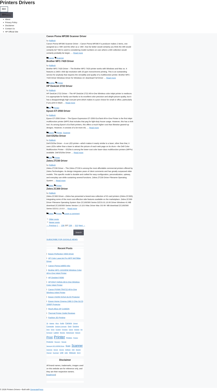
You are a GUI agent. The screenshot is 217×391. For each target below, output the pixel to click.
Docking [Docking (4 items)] (76, 326)
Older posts (54, 219)
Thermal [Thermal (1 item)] (49, 353)
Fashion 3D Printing (56, 317)
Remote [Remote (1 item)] (64, 342)
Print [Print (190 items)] (50, 337)
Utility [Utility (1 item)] (66, 353)
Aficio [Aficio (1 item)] (57, 323)
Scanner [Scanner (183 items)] (77, 345)
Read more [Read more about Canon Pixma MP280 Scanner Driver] (78, 53)
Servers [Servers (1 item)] (61, 349)
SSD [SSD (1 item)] (73, 349)
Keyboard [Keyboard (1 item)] (49, 332)
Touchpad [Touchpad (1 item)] (56, 353)
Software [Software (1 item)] (68, 349)
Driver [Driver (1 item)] (53, 329)
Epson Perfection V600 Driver (61, 254)
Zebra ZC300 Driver (57, 188)
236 (62, 225)
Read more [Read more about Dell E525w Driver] (78, 152)
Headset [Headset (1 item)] (76, 329)
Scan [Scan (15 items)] (68, 346)
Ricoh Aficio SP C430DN (58, 309)
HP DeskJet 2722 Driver (60, 86)
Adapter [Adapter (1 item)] (51, 323)
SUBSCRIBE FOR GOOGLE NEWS (62, 239)
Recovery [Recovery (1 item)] (57, 342)
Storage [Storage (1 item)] (78, 349)
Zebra (51, 185)
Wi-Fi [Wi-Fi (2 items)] (79, 353)
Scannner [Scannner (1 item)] (49, 349)
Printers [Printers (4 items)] (69, 338)
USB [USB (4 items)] (61, 353)
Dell (50, 157)
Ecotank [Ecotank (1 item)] (58, 329)
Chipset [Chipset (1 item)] (75, 323)
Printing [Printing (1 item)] (75, 338)
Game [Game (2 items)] (71, 329)
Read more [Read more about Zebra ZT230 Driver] (61, 180)
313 (76, 225)
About (7, 19)
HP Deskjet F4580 (56, 277)
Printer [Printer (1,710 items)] (59, 337)
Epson (51, 133)
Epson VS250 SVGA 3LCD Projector (64, 297)
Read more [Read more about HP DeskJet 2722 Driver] (70, 103)
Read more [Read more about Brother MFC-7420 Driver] (111, 78)
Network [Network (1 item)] (77, 332)
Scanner (60, 58)
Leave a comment (71, 213)
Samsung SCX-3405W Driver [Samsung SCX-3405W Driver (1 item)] (55, 346)
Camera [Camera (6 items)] (68, 323)
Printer (60, 83)
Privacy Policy (11, 22)
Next (82, 225)
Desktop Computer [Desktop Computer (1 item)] (61, 326)
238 (70, 225)
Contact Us (10, 28)
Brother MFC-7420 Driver (60, 61)
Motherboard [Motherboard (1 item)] (70, 332)
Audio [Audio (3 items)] (62, 323)
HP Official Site (11, 32)
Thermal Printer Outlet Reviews (61, 313)
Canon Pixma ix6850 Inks (59, 266)
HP (49, 108)
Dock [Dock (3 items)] (70, 326)
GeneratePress (36, 389)
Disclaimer (9, 25)
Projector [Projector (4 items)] (50, 342)
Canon (51, 58)
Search (78, 232)
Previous (52, 225)
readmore (51, 375)
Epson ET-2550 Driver (58, 111)
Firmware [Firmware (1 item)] (65, 329)
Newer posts (54, 222)
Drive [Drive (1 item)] (48, 329)
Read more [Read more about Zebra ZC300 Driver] (72, 208)
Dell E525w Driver (56, 136)
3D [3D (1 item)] (47, 323)
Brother (51, 83)
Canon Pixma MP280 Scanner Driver (66, 36)
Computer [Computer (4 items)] (50, 326)
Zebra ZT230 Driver (57, 160)
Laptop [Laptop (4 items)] (56, 333)
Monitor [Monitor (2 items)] (62, 333)
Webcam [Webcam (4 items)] (72, 353)
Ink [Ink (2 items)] (82, 329)
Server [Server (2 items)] (56, 350)
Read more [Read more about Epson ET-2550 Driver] (94, 128)
